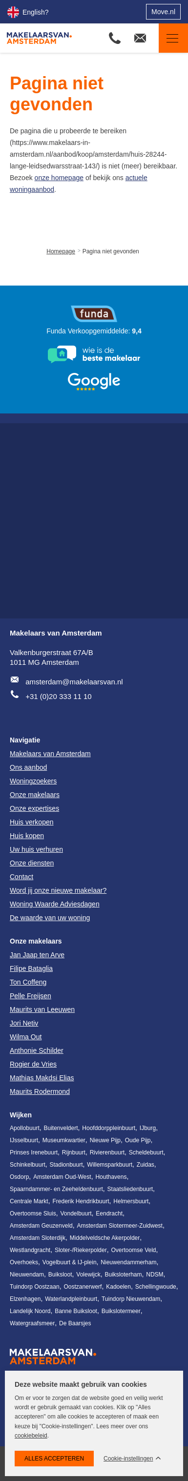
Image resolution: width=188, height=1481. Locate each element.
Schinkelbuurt (27, 1164)
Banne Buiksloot (76, 1311)
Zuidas (145, 1164)
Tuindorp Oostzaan (35, 1286)
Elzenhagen (25, 1299)
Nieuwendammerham (128, 1262)
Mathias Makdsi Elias (42, 1078)
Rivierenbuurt (107, 1152)
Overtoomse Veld (133, 1250)
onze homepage (59, 178)
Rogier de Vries (33, 1064)
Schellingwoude (155, 1286)
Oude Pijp (138, 1140)
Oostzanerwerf (82, 1286)
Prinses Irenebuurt (34, 1152)
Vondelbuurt (75, 1213)
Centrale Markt (29, 1201)
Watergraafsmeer (32, 1323)
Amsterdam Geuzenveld (41, 1225)
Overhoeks (24, 1262)
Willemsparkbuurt (109, 1164)
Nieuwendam (27, 1274)
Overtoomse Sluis (33, 1213)
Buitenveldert (61, 1128)
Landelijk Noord (30, 1311)
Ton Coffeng (28, 982)
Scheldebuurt (146, 1152)
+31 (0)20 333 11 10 (58, 696)
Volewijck (88, 1274)
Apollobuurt (25, 1128)
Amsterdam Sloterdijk (37, 1237)
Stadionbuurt (66, 1164)
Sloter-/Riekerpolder (81, 1250)
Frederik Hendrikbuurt (80, 1201)
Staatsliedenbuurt (130, 1189)
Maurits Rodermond (40, 1091)
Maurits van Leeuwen (42, 1009)
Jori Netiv (24, 1023)
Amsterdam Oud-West (62, 1176)
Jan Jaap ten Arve (37, 955)
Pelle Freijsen (30, 996)
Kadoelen (118, 1286)
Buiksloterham (123, 1274)
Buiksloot (60, 1274)
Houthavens (110, 1176)
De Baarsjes (75, 1323)
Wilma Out (26, 1037)
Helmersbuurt (130, 1201)
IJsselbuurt (24, 1140)
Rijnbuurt (73, 1152)
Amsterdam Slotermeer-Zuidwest (120, 1225)
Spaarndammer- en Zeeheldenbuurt (56, 1189)
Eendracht (109, 1213)
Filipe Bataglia (31, 968)
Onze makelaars (36, 941)
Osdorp (19, 1176)
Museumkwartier (63, 1140)
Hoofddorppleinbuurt (108, 1128)
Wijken (21, 1115)
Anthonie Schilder (36, 1050)
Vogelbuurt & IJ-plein (69, 1262)
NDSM (154, 1274)
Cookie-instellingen (128, 1459)
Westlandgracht (30, 1250)
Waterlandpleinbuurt (71, 1299)
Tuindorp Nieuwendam (131, 1299)
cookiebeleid (31, 1435)
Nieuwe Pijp (105, 1140)
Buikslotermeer (121, 1311)
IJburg (148, 1128)
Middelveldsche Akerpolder (105, 1237)
